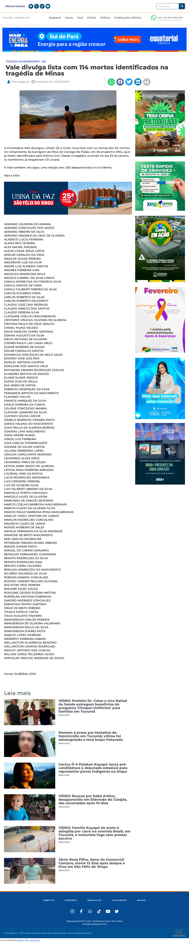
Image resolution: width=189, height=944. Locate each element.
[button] (111, 83)
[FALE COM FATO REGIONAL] (154, 19)
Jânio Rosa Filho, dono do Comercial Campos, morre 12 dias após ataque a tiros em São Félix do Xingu (91, 865)
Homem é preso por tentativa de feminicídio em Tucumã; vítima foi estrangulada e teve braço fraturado (90, 738)
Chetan (20, 942)
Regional (55, 19)
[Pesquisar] (182, 7)
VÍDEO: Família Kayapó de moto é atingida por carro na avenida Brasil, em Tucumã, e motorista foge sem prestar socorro (94, 835)
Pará (80, 19)
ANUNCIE (141, 902)
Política (105, 19)
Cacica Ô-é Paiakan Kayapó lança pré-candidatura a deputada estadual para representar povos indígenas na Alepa (92, 769)
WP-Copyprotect (32, 942)
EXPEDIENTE (70, 902)
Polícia (91, 19)
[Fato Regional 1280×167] (94, 52)
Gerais (69, 19)
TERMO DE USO (94, 902)
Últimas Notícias (15, 7)
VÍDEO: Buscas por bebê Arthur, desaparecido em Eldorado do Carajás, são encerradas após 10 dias (92, 801)
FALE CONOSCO (119, 902)
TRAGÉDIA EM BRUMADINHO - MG (26, 63)
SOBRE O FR (48, 902)
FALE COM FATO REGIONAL (170, 19)
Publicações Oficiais (127, 19)
